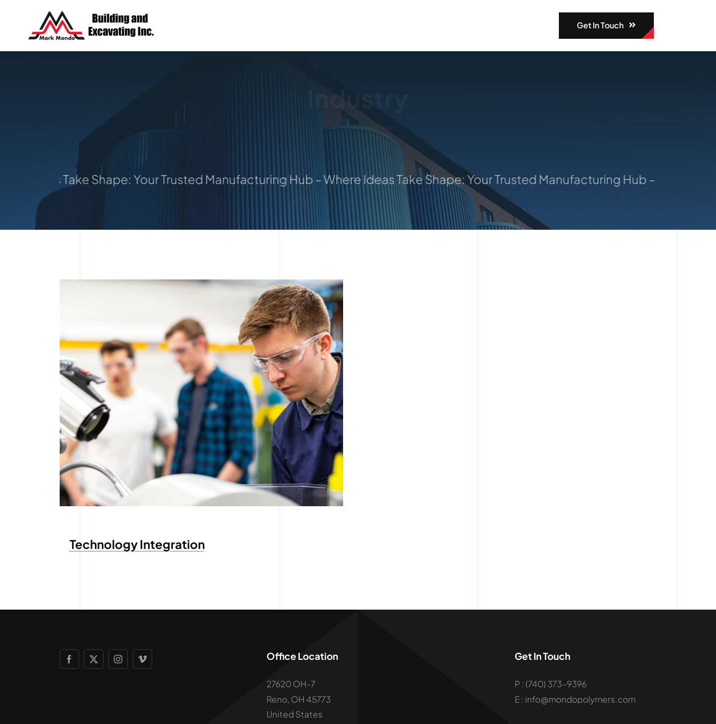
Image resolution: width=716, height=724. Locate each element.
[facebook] (69, 659)
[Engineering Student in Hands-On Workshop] (201, 283)
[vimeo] (142, 659)
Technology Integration (137, 544)
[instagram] (118, 659)
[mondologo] (93, 14)
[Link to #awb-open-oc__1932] (670, 25)
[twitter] (93, 659)
